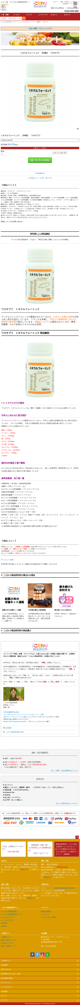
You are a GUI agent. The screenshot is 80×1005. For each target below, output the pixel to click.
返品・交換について (8, 946)
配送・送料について (8, 940)
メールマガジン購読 (48, 917)
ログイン (56, 2)
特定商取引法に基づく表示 (11, 974)
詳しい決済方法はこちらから (67, 803)
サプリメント (17, 22)
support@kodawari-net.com (64, 888)
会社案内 (8, 728)
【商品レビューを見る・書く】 (40, 178)
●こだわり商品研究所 (9, 911)
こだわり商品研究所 (6, 22)
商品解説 (40, 173)
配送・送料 (45, 861)
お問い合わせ (6, 969)
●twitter (3, 926)
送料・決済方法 (65, 2)
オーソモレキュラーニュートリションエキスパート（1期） (24, 714)
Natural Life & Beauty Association (14, 721)
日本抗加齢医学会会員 (11, 712)
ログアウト (5, 1000)
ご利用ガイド (75, 2)
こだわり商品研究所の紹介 (14, 732)
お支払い (4, 861)
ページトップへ (77, 837)
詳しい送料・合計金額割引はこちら (64, 771)
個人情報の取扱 (6, 978)
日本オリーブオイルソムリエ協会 (15, 717)
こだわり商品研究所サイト (10, 907)
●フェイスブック (7, 917)
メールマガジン (74, 3)
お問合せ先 (45, 884)
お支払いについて (7, 943)
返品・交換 (5, 884)
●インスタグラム (7, 920)
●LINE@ (4, 923)
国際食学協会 (8, 719)
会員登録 (65, 3)
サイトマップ (6, 982)
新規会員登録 (46, 911)
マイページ (45, 907)
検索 (24, 18)
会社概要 (44, 933)
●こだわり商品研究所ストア (11, 914)
